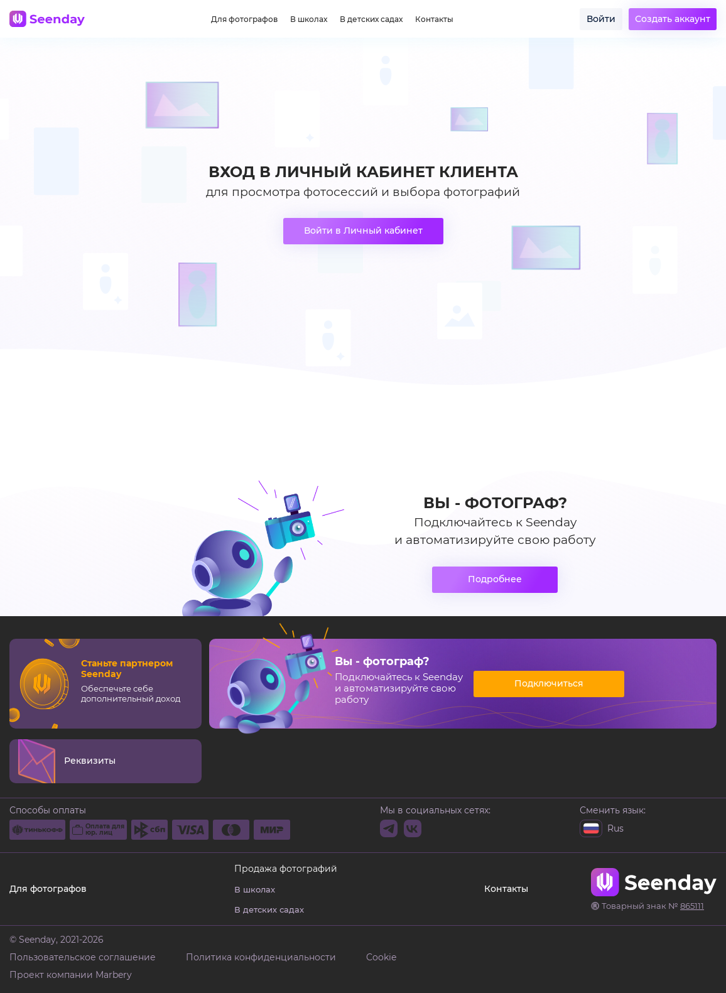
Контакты (434, 19)
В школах (308, 19)
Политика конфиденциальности (261, 957)
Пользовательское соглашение (82, 957)
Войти (601, 18)
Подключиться (548, 683)
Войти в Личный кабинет (363, 230)
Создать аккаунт (672, 18)
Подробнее (495, 579)
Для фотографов (244, 19)
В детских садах (371, 19)
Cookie (381, 957)
